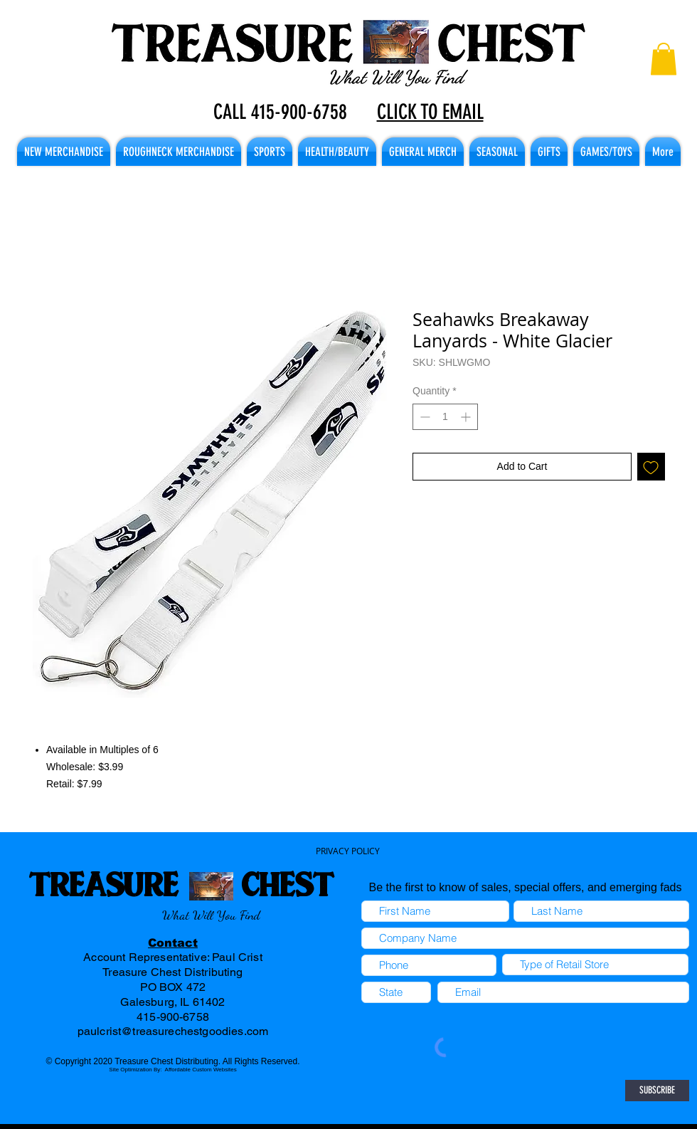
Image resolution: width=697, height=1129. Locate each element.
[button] (663, 59)
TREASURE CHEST (181, 883)
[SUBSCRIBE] (657, 1090)
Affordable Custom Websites (201, 1069)
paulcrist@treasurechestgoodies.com (173, 1031)
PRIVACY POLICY (348, 850)
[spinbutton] (445, 416)
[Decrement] (423, 416)
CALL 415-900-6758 (280, 112)
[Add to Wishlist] (651, 467)
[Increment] (467, 416)
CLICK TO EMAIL (430, 112)
